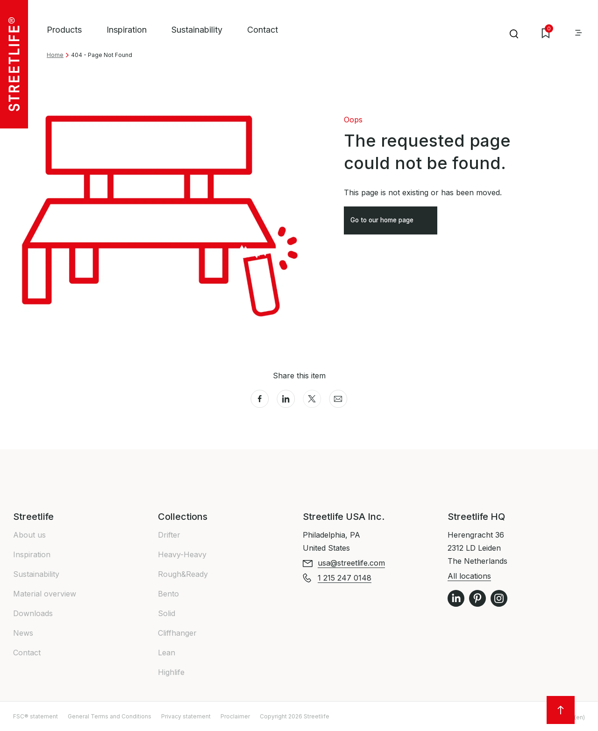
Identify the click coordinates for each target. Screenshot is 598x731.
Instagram (499, 598)
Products (64, 30)
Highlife (171, 672)
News (23, 633)
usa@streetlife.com (351, 563)
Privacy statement (186, 716)
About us (29, 534)
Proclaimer (235, 716)
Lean (166, 652)
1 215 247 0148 (344, 577)
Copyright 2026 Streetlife (294, 716)
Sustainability (196, 30)
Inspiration (127, 30)
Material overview (44, 593)
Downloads (33, 613)
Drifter (169, 534)
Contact (262, 30)
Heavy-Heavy (182, 554)
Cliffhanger (177, 633)
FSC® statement (35, 716)
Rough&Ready (183, 574)
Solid (166, 613)
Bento (168, 593)
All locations (469, 576)
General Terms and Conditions (109, 716)
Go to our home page (391, 223)
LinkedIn (456, 598)
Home (55, 54)
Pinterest (477, 598)
